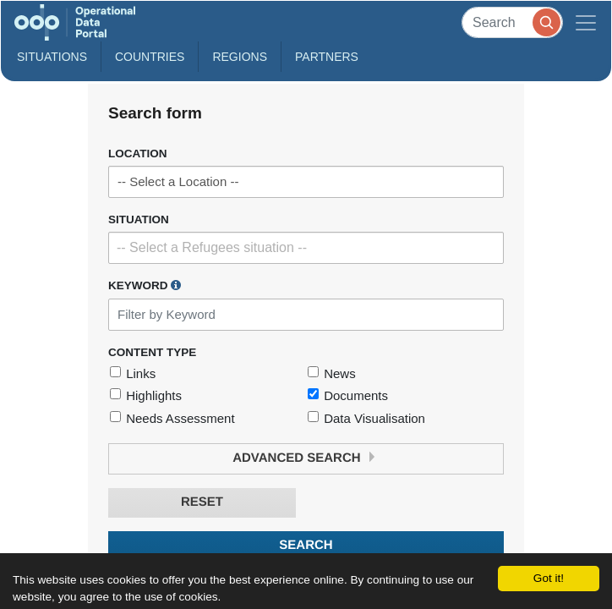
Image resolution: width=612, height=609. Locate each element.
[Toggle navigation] (586, 22)
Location (137, 153)
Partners (326, 56)
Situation (138, 219)
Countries (149, 56)
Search (305, 545)
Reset (202, 502)
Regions (239, 56)
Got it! (548, 578)
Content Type (152, 352)
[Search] (512, 22)
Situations (52, 56)
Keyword (144, 285)
